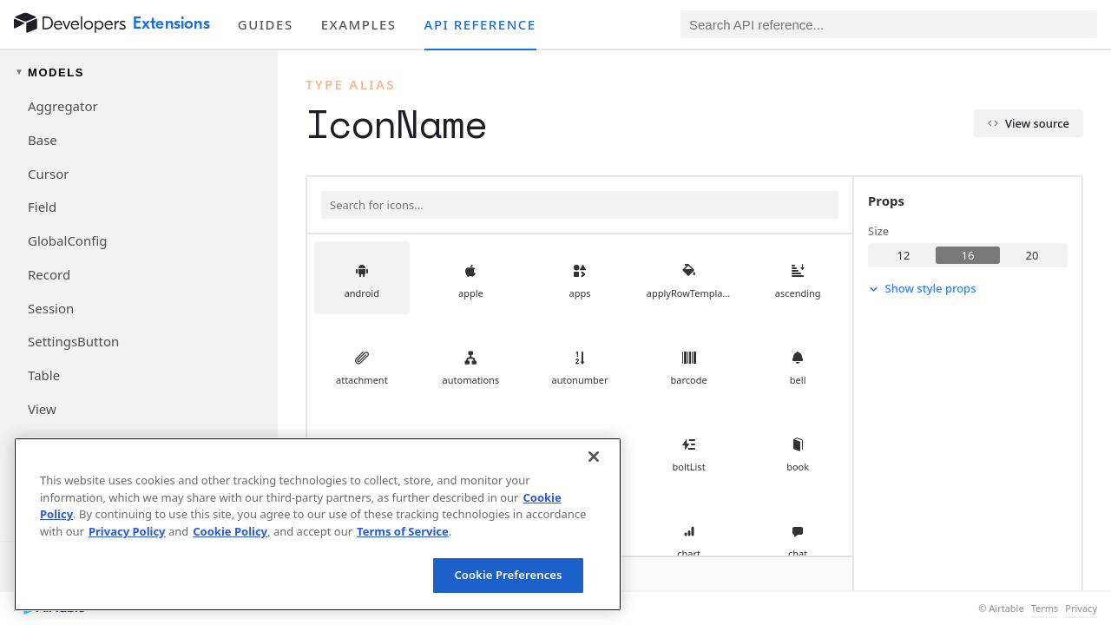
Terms (1045, 608)
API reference (480, 24)
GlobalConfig (67, 240)
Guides (265, 24)
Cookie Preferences (508, 574)
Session (51, 308)
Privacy (1081, 608)
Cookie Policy (230, 531)
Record (49, 274)
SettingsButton (73, 341)
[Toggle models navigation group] (139, 72)
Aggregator (63, 106)
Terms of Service (403, 531)
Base (42, 139)
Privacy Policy (127, 531)
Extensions (171, 23)
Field (42, 206)
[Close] (594, 457)
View (42, 409)
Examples (359, 24)
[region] (317, 524)
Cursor (48, 173)
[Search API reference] (888, 24)
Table (44, 375)
